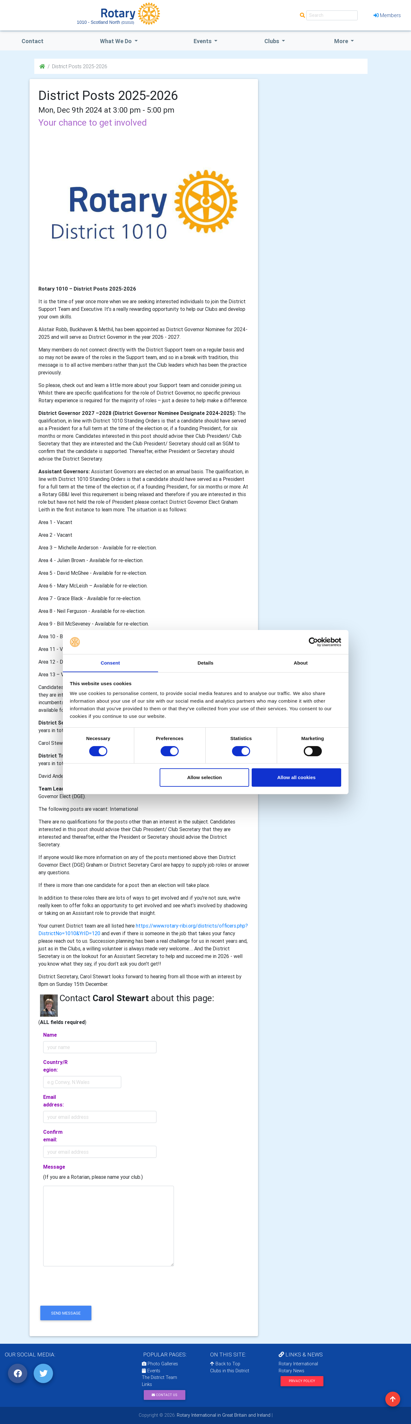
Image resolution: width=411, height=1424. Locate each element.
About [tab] (301, 663)
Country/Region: (55, 1066)
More (341, 41)
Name (50, 1035)
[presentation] (86, 1291)
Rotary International (298, 1364)
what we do (116, 41)
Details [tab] (206, 663)
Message (54, 1167)
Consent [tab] (110, 663)
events (203, 41)
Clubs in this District (229, 1371)
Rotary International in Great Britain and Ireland (223, 1415)
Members (387, 15)
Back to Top (225, 1364)
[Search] (332, 15)
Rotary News (291, 1371)
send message (66, 1313)
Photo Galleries (160, 1364)
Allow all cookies (296, 777)
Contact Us (164, 1395)
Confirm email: (53, 1136)
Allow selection (204, 777)
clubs (272, 41)
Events (151, 1371)
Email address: (53, 1101)
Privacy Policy (302, 1381)
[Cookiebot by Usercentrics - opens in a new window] (313, 641)
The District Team (159, 1377)
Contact (32, 41)
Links (147, 1384)
